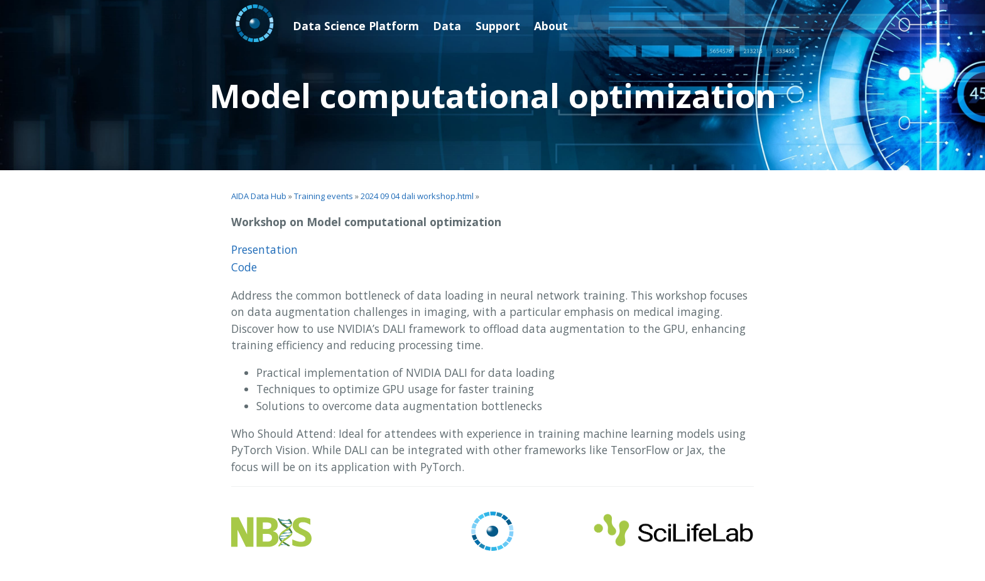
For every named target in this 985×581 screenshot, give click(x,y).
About (551, 25)
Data (447, 25)
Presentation (264, 249)
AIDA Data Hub (258, 196)
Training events (323, 196)
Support (498, 25)
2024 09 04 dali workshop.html (417, 196)
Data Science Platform (356, 25)
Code (244, 266)
